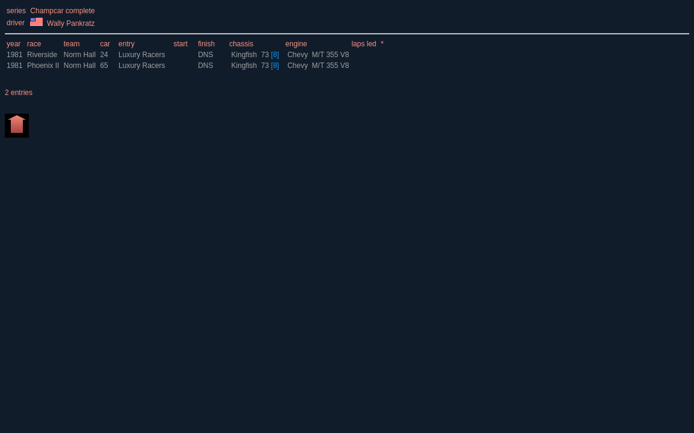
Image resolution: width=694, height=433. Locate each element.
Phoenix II (43, 65)
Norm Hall (81, 55)
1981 (15, 55)
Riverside (42, 55)
